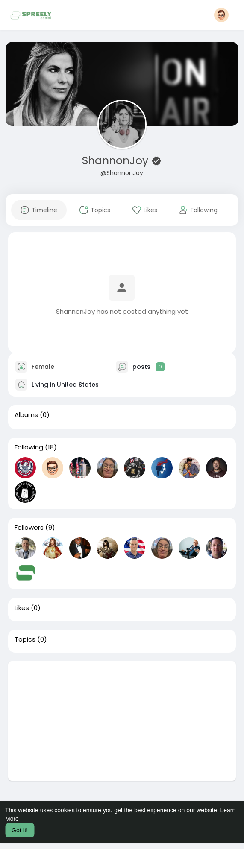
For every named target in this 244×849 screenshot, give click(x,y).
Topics (25, 639)
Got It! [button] (20, 830)
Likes (22, 607)
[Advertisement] (122, 721)
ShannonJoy (116, 160)
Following (29, 447)
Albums (26, 414)
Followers (29, 527)
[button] (221, 15)
